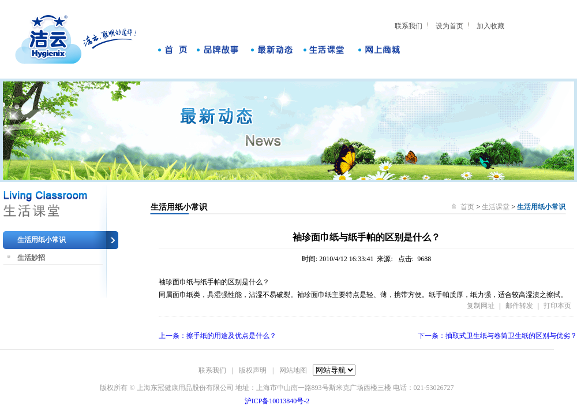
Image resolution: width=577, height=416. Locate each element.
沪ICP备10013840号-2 (277, 401)
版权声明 (253, 370)
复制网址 (480, 306)
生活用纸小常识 (41, 240)
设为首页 (449, 26)
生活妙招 (31, 258)
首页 (468, 207)
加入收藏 (490, 26)
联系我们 (408, 26)
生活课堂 (495, 207)
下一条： (497, 336)
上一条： (217, 336)
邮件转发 (519, 306)
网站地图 (293, 370)
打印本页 (557, 306)
